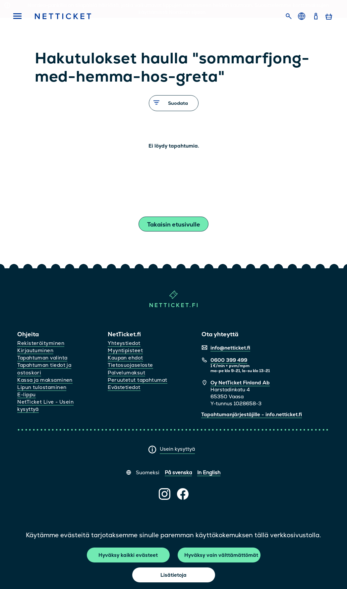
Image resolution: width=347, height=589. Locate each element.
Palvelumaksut (126, 372)
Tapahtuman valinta (42, 358)
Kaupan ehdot (125, 358)
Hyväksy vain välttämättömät (221, 555)
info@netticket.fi (230, 348)
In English (208, 472)
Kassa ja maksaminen (45, 380)
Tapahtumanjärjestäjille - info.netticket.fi (251, 414)
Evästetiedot (124, 387)
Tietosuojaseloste (130, 365)
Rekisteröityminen (40, 343)
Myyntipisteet (125, 350)
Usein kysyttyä (177, 449)
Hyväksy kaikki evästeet (128, 555)
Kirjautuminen (35, 350)
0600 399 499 (228, 360)
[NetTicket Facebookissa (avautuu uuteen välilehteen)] (183, 494)
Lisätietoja (173, 575)
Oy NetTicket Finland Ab (240, 382)
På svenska (178, 472)
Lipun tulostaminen (41, 387)
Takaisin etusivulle (173, 224)
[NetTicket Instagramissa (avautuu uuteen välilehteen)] (164, 494)
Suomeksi (147, 472)
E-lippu (26, 394)
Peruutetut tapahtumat (137, 380)
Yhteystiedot (124, 343)
